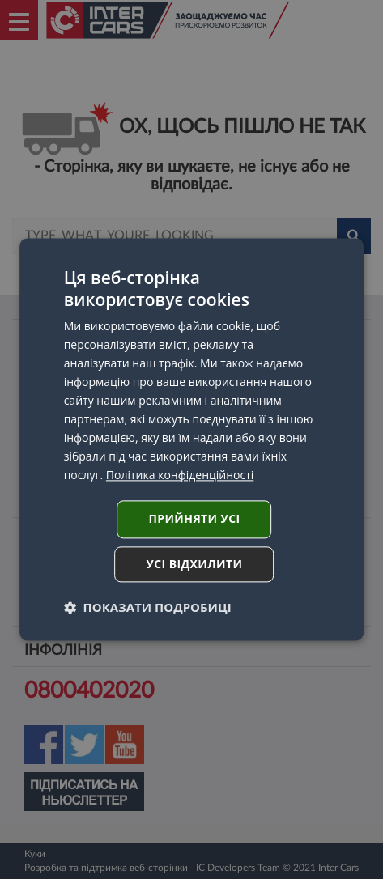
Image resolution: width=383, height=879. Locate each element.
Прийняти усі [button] (194, 519)
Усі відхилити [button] (195, 564)
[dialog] (191, 439)
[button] (148, 608)
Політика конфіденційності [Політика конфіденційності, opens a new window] (179, 475)
